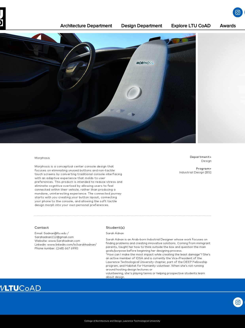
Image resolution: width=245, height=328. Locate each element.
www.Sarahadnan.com (64, 241)
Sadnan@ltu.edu (55, 233)
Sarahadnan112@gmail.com (54, 237)
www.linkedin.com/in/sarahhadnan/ (71, 244)
